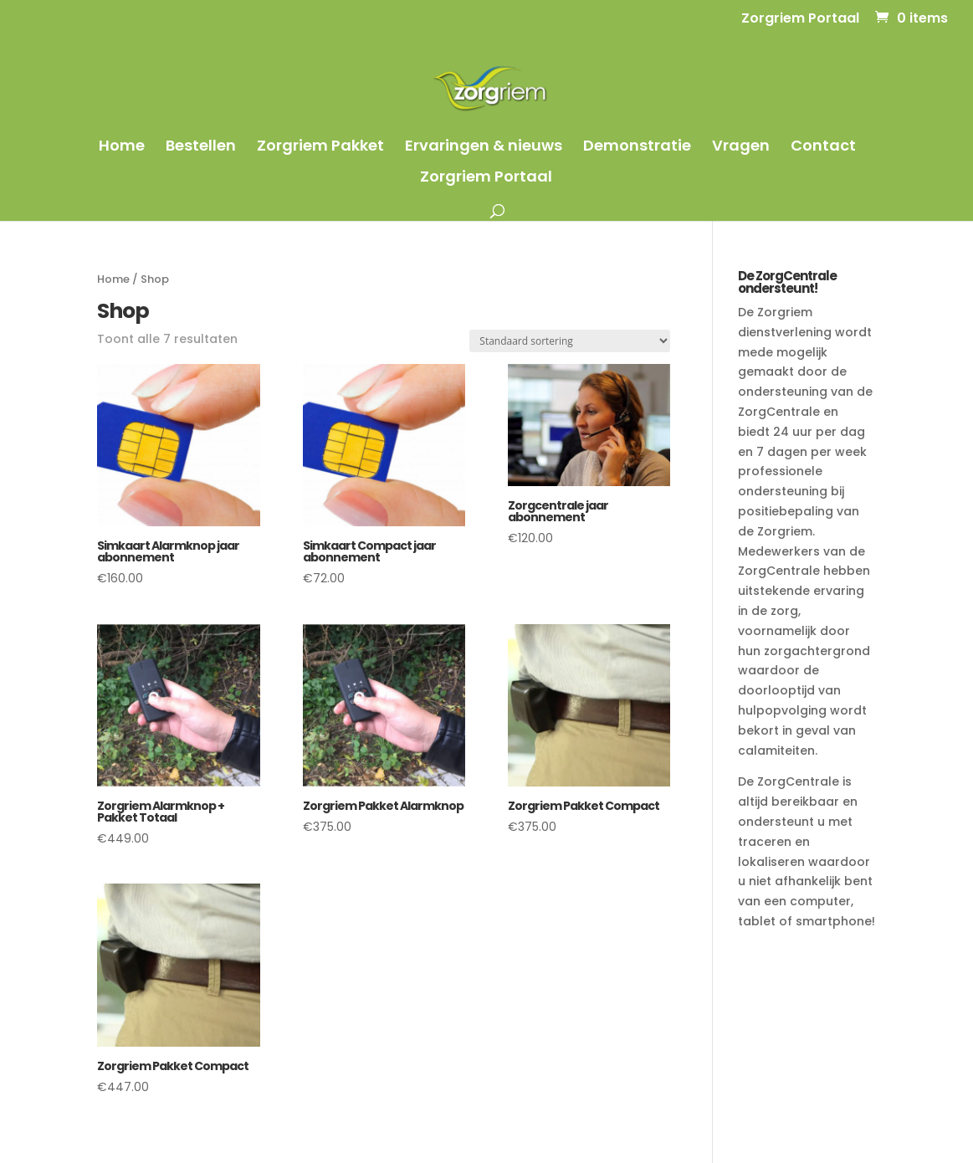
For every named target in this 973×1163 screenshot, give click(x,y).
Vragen (741, 148)
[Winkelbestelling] (569, 341)
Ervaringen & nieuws (483, 148)
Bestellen (201, 148)
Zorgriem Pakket (320, 148)
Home (122, 148)
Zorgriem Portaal (800, 20)
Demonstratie (637, 148)
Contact (823, 148)
